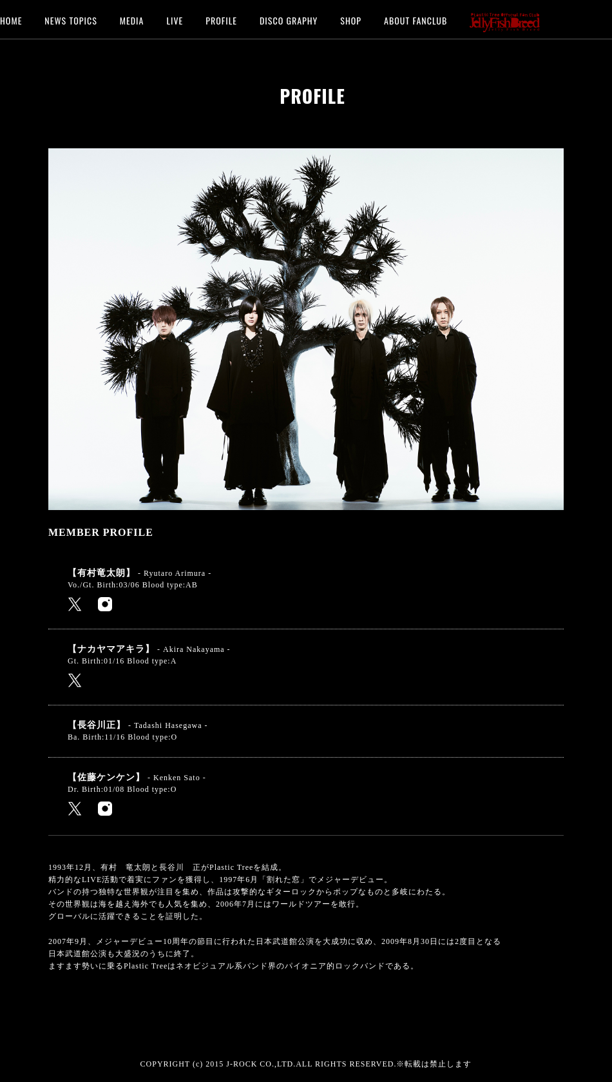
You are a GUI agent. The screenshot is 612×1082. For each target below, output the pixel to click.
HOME (11, 19)
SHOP (350, 19)
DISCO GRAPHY (289, 19)
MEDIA (132, 19)
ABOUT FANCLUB (415, 19)
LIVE (174, 19)
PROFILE (221, 19)
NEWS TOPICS (70, 19)
